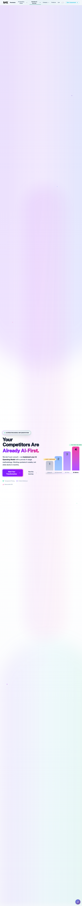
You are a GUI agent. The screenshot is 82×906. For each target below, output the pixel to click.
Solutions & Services (36, 2)
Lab (59, 2)
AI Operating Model (23, 2)
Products (53, 2)
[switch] (62, 2)
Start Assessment (72, 2)
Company (46, 2)
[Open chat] (77, 901)
